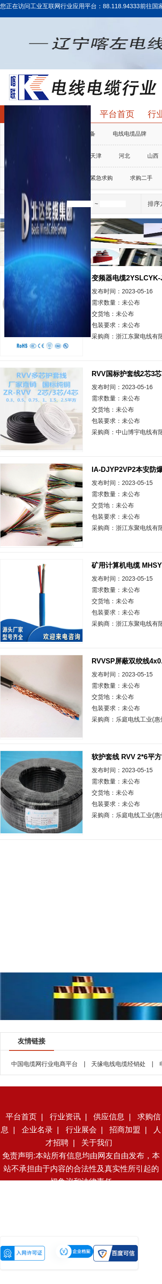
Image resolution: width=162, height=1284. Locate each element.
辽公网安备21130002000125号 (101, 1233)
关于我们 (96, 1142)
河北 (124, 156)
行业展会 (81, 1129)
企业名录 (37, 1129)
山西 (153, 156)
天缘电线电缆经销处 (118, 1063)
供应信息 (108, 1116)
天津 (96, 156)
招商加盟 (124, 1129)
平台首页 (117, 114)
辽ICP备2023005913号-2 (96, 1207)
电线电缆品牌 (129, 133)
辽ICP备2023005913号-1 (94, 1220)
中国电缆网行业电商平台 (44, 1063)
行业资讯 (65, 1116)
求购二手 (141, 178)
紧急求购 (101, 178)
